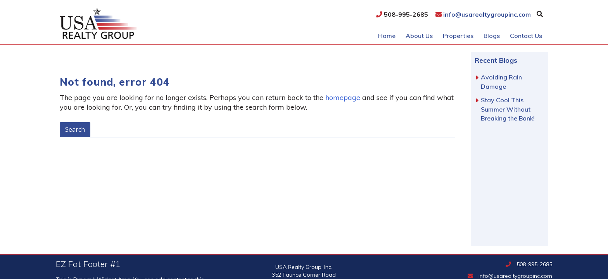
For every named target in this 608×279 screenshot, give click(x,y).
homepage (342, 97)
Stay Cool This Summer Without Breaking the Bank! (508, 109)
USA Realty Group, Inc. (142, 23)
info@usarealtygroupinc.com (483, 14)
